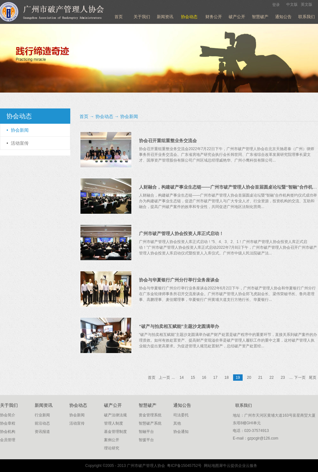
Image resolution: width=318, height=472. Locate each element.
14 (181, 377)
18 (227, 377)
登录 (276, 5)
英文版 (306, 4)
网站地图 (210, 465)
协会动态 (104, 116)
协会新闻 (129, 116)
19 (238, 377)
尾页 (312, 377)
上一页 (164, 377)
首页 (118, 16)
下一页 (300, 377)
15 (193, 377)
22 (271, 377)
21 (260, 377)
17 (215, 377)
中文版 (292, 4)
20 (249, 377)
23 (283, 377)
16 (204, 377)
